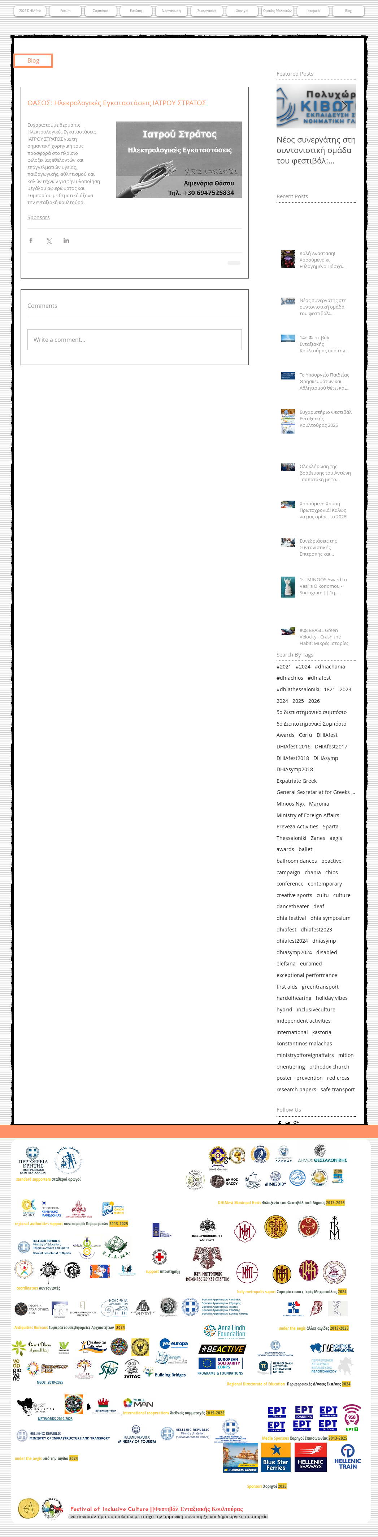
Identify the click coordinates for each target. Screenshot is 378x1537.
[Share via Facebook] (30, 240)
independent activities (304, 1020)
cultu (323, 895)
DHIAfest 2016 (293, 746)
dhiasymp (324, 940)
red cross (338, 1077)
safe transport (338, 1089)
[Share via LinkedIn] (66, 240)
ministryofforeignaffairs (305, 1055)
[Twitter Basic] (288, 1124)
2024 (282, 700)
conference (290, 883)
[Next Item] (344, 106)
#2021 (284, 666)
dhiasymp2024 (294, 952)
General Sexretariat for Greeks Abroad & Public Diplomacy (316, 792)
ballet (305, 849)
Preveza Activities (297, 826)
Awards (286, 734)
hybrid (284, 1009)
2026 (314, 700)
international (292, 1032)
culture (342, 895)
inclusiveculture (316, 1009)
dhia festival (291, 917)
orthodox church (329, 1066)
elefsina (286, 963)
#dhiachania (330, 666)
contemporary (325, 883)
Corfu (305, 734)
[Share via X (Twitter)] (48, 240)
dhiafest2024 (292, 940)
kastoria (321, 1032)
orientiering (291, 1066)
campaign (288, 872)
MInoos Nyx (291, 803)
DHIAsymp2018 (295, 769)
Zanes (318, 838)
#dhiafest (319, 677)
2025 (298, 700)
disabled (326, 952)
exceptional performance (307, 975)
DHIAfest (327, 734)
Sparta (331, 826)
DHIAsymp (325, 758)
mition (346, 1055)
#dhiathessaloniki (298, 689)
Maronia (319, 803)
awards (285, 849)
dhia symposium (330, 917)
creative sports (294, 895)
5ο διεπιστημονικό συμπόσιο (312, 712)
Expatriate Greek (297, 780)
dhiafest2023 (316, 929)
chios (331, 872)
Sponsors (38, 217)
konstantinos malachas (304, 1043)
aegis (336, 838)
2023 (345, 689)
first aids (287, 986)
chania (313, 872)
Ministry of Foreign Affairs (308, 815)
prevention (309, 1077)
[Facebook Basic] (279, 1124)
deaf (318, 906)
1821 (329, 689)
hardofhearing (294, 997)
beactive (331, 860)
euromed (311, 963)
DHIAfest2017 (331, 746)
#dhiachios (290, 677)
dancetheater (293, 906)
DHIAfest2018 (293, 758)
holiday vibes (332, 997)
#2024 (303, 666)
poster (284, 1077)
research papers (296, 1089)
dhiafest (286, 929)
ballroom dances (297, 860)
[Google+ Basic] (296, 1124)
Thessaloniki (292, 838)
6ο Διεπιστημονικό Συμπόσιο (311, 723)
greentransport (320, 986)
